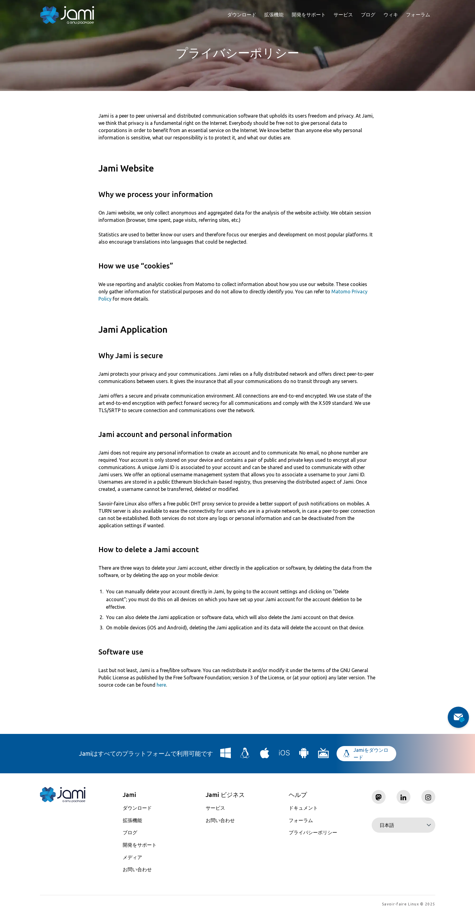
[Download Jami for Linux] (245, 755)
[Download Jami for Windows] (225, 755)
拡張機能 (274, 14)
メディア (132, 857)
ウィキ (391, 14)
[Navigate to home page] (67, 15)
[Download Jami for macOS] (264, 755)
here (161, 685)
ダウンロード (241, 14)
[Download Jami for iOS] (284, 755)
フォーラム (418, 14)
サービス (343, 14)
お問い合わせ (137, 869)
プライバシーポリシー (313, 832)
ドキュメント (303, 808)
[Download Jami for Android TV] (323, 755)
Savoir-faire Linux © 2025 (408, 904)
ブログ (368, 14)
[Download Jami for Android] (303, 755)
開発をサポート (309, 14)
